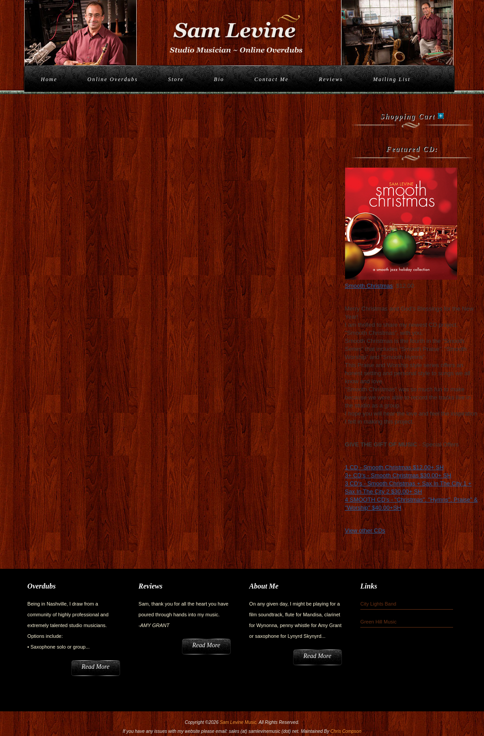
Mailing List (391, 79)
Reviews (331, 79)
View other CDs (365, 530)
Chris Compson (345, 731)
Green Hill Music (378, 621)
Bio (219, 79)
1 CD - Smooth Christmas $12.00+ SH (394, 467)
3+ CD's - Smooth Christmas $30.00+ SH (398, 475)
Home (49, 79)
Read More (95, 666)
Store (176, 79)
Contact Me (271, 79)
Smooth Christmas (369, 285)
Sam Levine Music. (238, 722)
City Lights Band (378, 603)
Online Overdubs (112, 79)
